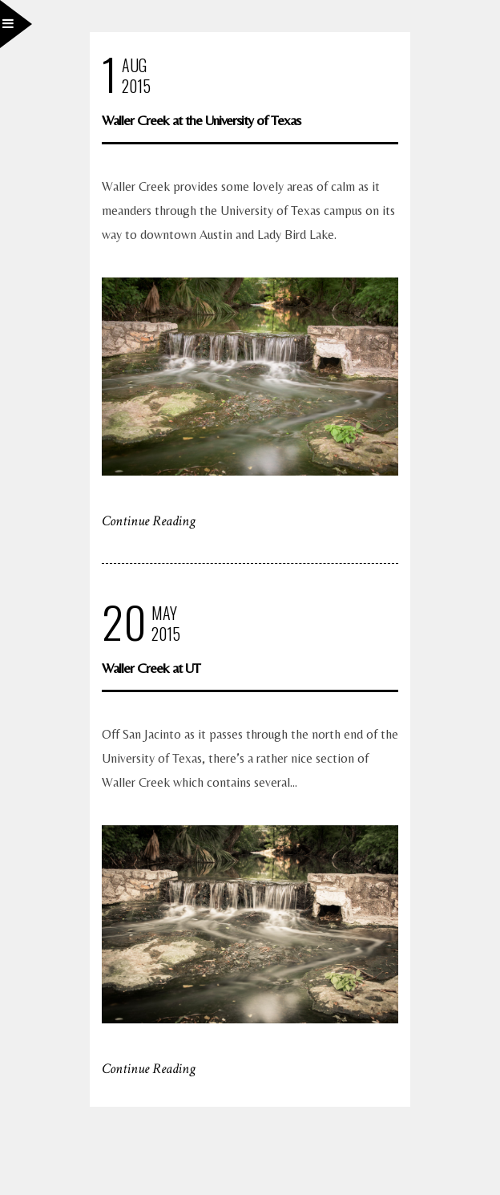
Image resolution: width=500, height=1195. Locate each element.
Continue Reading (149, 521)
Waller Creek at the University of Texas (201, 119)
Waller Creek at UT (151, 667)
